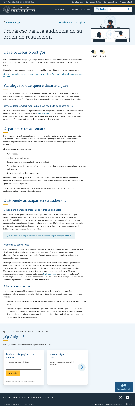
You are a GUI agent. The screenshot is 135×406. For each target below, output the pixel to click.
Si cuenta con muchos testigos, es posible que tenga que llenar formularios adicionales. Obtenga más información (45, 75)
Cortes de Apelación (93, 2)
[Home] (19, 10)
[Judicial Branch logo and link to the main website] (18, 2)
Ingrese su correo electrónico (17, 362)
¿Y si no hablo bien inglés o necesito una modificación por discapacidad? (39, 235)
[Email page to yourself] (102, 53)
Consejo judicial (126, 2)
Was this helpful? (123, 386)
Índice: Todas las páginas (71, 22)
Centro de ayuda (43, 113)
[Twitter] (120, 397)
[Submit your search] (129, 9)
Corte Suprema (77, 2)
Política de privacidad (114, 404)
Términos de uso (97, 404)
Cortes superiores (110, 2)
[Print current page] (93, 53)
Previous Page (11, 22)
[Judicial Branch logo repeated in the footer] (18, 404)
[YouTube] (127, 397)
